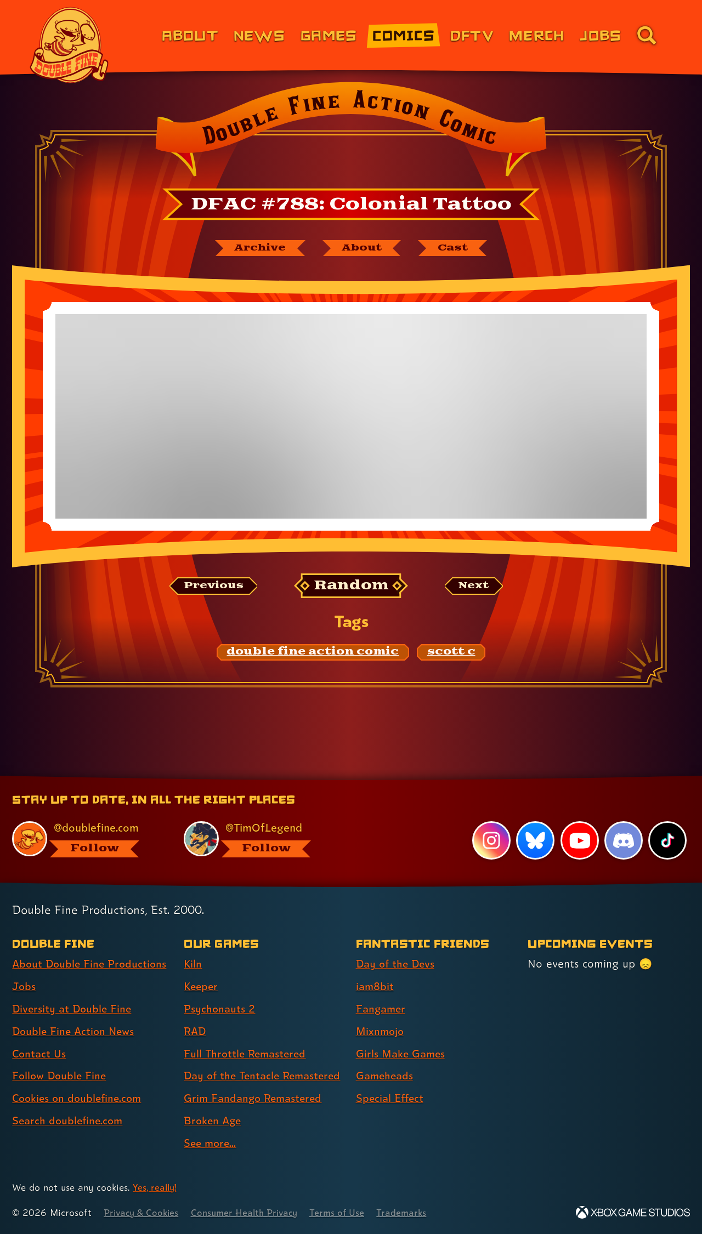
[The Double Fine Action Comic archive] (256, 248)
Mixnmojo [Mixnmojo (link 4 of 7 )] (381, 1012)
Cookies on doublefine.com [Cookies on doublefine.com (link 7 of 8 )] (79, 1078)
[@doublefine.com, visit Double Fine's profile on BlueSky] (85, 820)
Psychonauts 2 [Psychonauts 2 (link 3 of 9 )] (220, 989)
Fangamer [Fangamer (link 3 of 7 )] (382, 989)
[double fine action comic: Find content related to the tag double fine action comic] (313, 653)
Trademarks (412, 1212)
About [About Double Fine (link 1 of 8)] (190, 35)
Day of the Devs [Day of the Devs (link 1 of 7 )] (397, 944)
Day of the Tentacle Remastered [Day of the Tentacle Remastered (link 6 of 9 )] (234, 1066)
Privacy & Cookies (143, 1212)
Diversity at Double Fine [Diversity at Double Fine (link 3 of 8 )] (73, 989)
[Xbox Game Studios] (633, 1212)
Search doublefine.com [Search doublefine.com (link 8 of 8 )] (69, 1101)
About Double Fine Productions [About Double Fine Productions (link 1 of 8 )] (91, 944)
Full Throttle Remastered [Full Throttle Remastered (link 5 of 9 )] (247, 1033)
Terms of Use (347, 1212)
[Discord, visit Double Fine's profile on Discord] (623, 821)
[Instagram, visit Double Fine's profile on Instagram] (491, 821)
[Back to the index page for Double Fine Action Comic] (350, 133)
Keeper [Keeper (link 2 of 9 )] (202, 967)
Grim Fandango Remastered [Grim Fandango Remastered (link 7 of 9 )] (255, 1098)
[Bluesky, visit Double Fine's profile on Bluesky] (535, 821)
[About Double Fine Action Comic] (363, 248)
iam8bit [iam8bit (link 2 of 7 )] (375, 967)
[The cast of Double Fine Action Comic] (457, 248)
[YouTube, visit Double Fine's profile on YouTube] (579, 821)
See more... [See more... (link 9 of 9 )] (211, 1143)
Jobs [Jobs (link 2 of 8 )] (24, 967)
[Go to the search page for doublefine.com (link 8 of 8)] (646, 35)
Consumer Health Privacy (251, 1212)
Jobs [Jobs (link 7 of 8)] (600, 35)
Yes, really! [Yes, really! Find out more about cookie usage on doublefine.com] (155, 1187)
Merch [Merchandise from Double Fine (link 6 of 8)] (536, 35)
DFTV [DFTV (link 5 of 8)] (472, 35)
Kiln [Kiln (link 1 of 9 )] (193, 944)
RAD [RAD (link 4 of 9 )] (195, 1012)
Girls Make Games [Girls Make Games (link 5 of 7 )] (402, 1033)
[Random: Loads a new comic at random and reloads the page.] (351, 587)
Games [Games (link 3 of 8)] (329, 35)
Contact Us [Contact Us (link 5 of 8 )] (39, 1033)
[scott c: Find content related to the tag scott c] (451, 653)
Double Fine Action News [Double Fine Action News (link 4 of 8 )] (75, 1012)
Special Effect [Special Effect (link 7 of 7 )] (391, 1078)
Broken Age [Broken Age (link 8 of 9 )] (214, 1120)
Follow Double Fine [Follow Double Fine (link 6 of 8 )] (61, 1056)
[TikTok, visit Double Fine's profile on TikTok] (667, 821)
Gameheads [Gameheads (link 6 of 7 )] (386, 1056)
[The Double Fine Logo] (70, 45)
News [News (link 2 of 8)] (259, 35)
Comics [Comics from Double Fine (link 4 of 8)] (403, 35)
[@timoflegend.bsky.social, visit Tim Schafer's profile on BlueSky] (257, 820)
